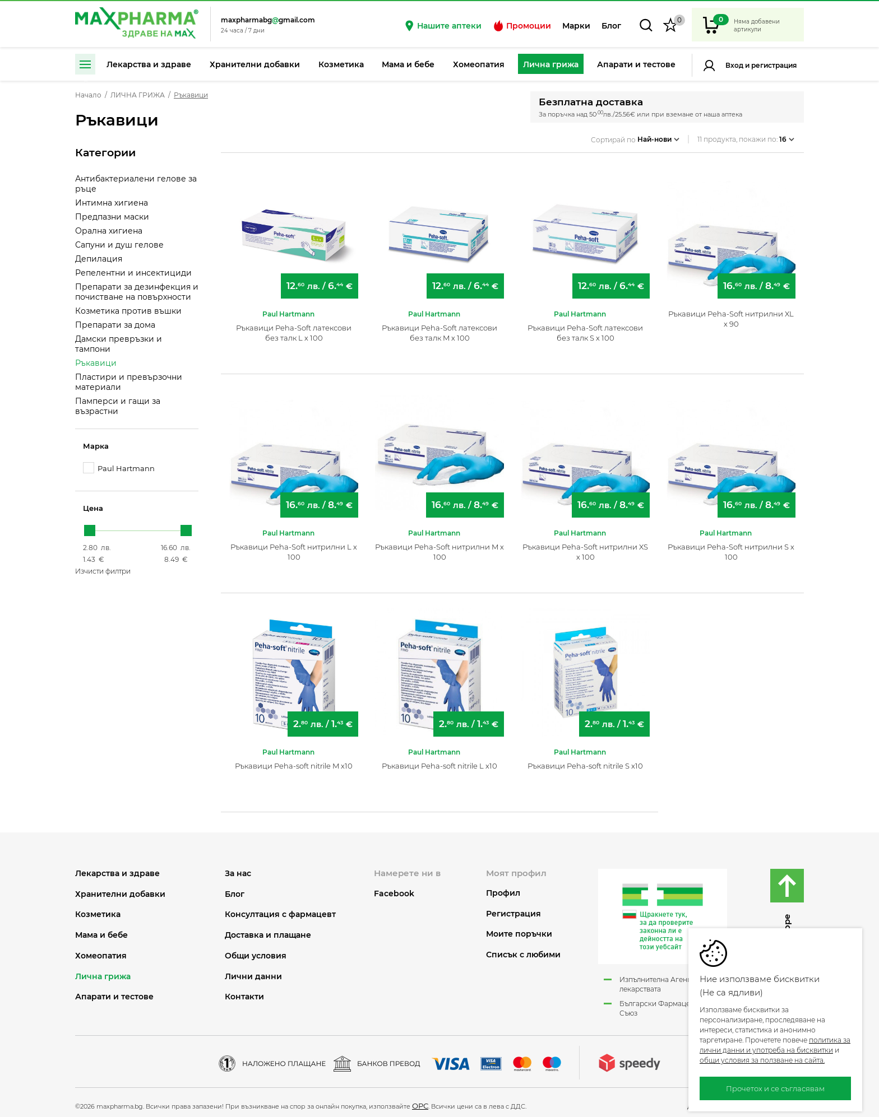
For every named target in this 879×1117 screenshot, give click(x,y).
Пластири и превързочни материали (128, 382)
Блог (611, 26)
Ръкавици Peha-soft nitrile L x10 (439, 761)
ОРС (420, 1101)
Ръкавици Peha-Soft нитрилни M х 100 (439, 547)
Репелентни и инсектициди (133, 273)
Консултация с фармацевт (280, 910)
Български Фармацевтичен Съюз (666, 1004)
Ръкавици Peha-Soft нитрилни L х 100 (293, 547)
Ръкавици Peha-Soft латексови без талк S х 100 (585, 328)
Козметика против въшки (128, 311)
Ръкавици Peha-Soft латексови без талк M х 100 (439, 328)
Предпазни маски (112, 217)
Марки (576, 26)
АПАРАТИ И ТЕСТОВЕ (114, 992)
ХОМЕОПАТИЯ (101, 951)
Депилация (98, 259)
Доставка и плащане (268, 931)
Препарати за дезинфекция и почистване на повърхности (136, 292)
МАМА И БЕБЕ (101, 931)
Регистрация (773, 65)
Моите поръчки (519, 929)
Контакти (244, 992)
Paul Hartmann (119, 468)
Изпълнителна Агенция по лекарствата (665, 980)
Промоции (522, 25)
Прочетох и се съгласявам (775, 1088)
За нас (238, 869)
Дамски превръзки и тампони (118, 344)
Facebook (394, 889)
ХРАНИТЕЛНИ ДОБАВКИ (120, 889)
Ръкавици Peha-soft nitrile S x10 (585, 761)
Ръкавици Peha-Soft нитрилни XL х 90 (731, 314)
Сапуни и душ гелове (119, 245)
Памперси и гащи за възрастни (117, 406)
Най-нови (658, 136)
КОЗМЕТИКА (98, 910)
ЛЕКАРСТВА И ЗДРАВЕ (117, 869)
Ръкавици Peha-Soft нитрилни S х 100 (731, 547)
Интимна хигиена (111, 203)
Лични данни (253, 972)
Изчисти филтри (103, 571)
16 (786, 136)
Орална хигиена (108, 231)
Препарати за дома (115, 325)
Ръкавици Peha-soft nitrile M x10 (294, 761)
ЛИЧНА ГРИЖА (137, 95)
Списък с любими (523, 950)
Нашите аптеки (443, 25)
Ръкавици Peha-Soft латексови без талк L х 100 (293, 328)
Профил (503, 888)
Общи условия (255, 951)
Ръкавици (96, 363)
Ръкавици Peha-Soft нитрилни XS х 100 (585, 547)
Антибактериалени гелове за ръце (136, 184)
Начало (88, 95)
